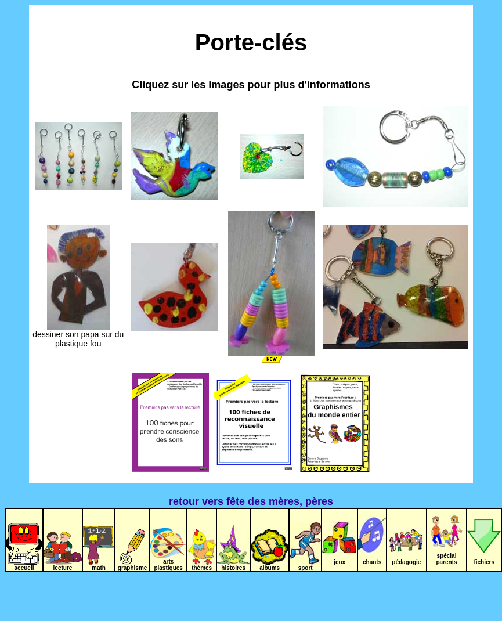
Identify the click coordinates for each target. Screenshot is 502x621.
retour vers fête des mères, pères (251, 501)
